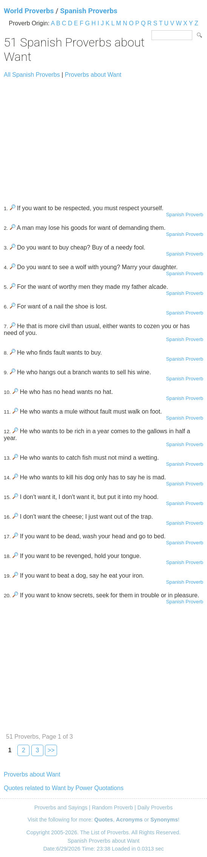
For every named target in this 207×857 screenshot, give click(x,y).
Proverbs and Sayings (61, 807)
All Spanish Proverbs (32, 74)
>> (51, 750)
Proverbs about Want (93, 74)
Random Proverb (112, 807)
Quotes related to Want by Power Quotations (64, 788)
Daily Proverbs (155, 807)
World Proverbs (29, 10)
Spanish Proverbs (88, 10)
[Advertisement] (103, 138)
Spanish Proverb (184, 214)
